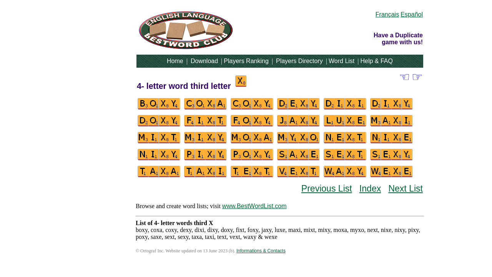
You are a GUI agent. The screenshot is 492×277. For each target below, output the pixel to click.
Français (387, 14)
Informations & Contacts (261, 251)
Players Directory (299, 61)
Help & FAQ (376, 61)
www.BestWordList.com (254, 206)
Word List (341, 61)
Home (175, 61)
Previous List (326, 189)
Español (412, 14)
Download (204, 61)
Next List (405, 189)
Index (370, 189)
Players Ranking (246, 61)
